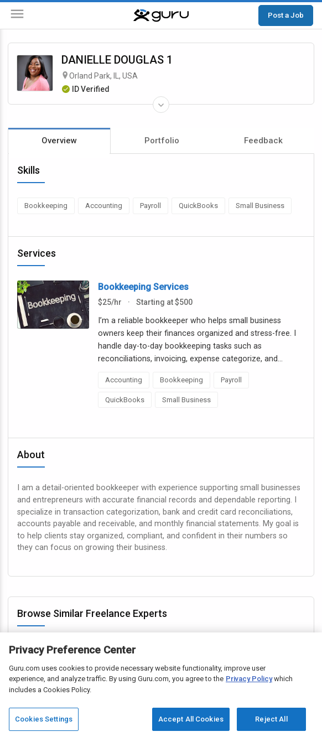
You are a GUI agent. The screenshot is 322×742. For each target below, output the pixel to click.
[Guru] (161, 15)
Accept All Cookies (191, 719)
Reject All (271, 719)
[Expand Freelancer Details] (161, 104)
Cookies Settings (43, 719)
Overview (59, 141)
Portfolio (161, 141)
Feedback (263, 141)
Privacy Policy (249, 678)
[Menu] (17, 16)
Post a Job (286, 15)
